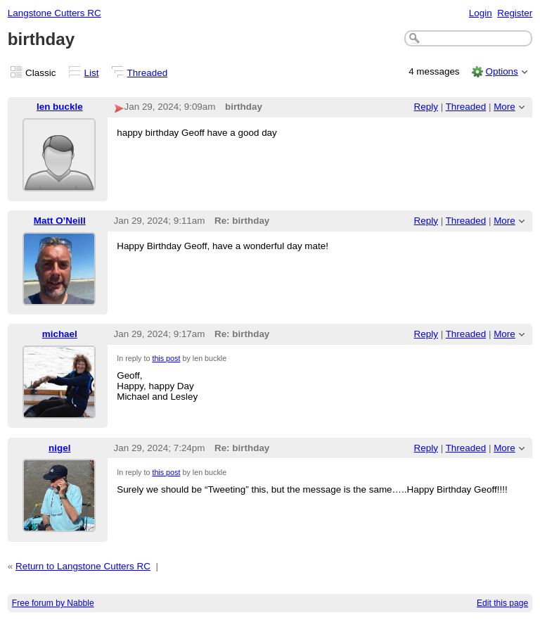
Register (514, 13)
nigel (59, 448)
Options (501, 71)
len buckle (60, 106)
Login (480, 13)
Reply (426, 106)
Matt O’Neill (60, 220)
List (91, 73)
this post (166, 358)
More (504, 106)
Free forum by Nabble (53, 603)
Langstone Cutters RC (54, 13)
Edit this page (502, 603)
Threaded (147, 73)
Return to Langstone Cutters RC (82, 566)
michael (59, 334)
